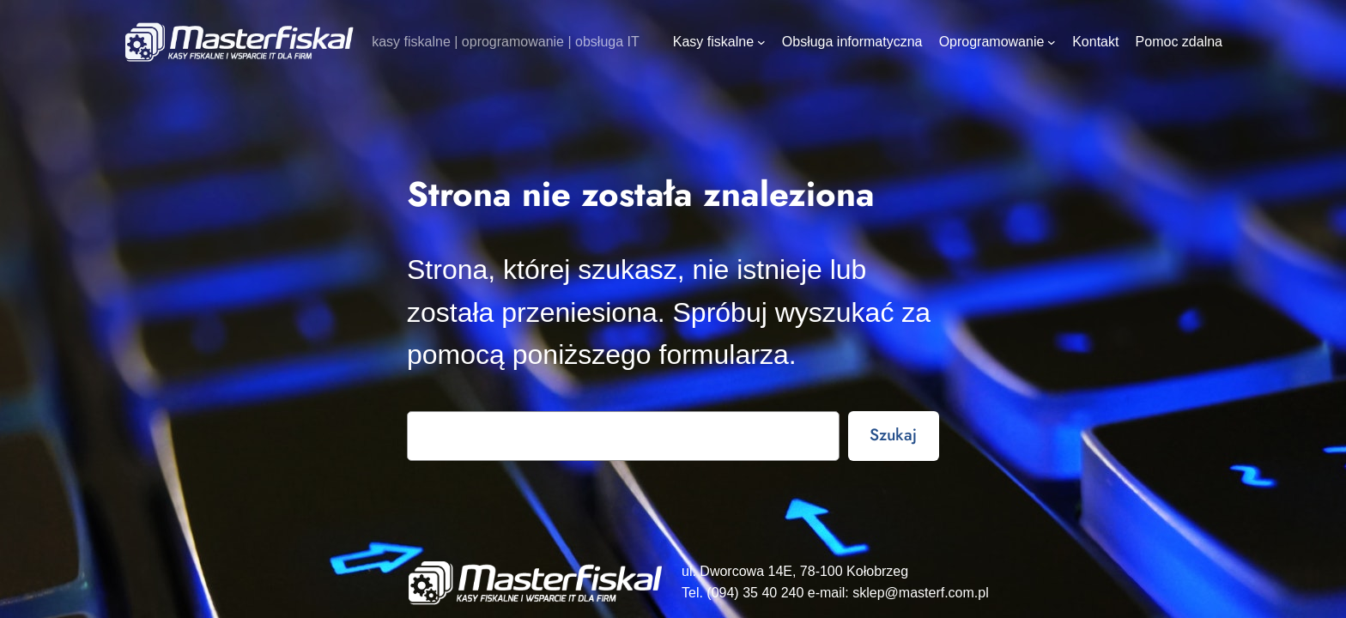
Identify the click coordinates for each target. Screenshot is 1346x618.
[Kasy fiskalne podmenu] (761, 42)
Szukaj (893, 434)
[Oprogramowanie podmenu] (1051, 42)
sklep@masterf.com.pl (920, 592)
